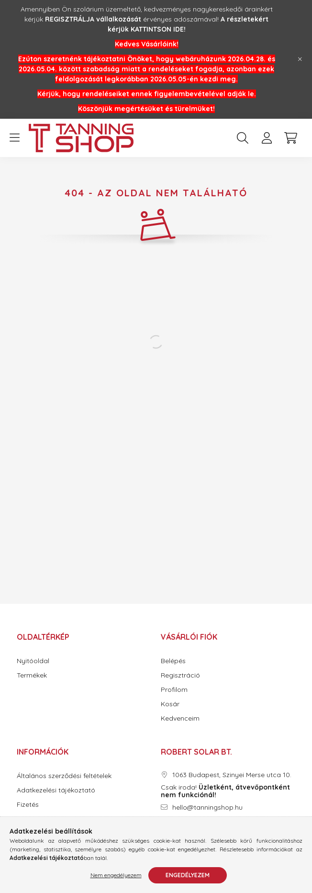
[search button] (242, 137)
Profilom (174, 690)
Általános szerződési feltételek (64, 776)
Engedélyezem (188, 875)
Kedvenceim (180, 718)
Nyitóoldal (33, 661)
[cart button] (290, 137)
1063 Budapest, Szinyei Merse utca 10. (231, 775)
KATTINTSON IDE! (158, 29)
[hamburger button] (14, 137)
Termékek (32, 675)
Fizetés (28, 805)
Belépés (173, 661)
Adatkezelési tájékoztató (56, 790)
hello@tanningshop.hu (207, 807)
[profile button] (266, 137)
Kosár (170, 704)
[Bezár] (300, 59)
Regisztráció (180, 675)
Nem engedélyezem (116, 875)
